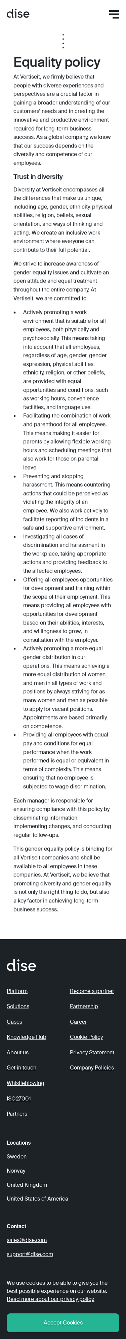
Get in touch (21, 1067)
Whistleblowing (25, 1083)
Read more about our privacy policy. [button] (50, 1299)
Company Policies (92, 1067)
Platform (17, 991)
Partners (17, 1113)
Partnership (84, 1006)
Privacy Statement (92, 1052)
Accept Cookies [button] (63, 1322)
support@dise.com (30, 1254)
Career (78, 1021)
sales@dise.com (27, 1240)
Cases (14, 1021)
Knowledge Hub (26, 1037)
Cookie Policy (86, 1037)
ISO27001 (19, 1098)
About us (18, 1052)
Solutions (18, 1006)
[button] (114, 14)
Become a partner (92, 991)
